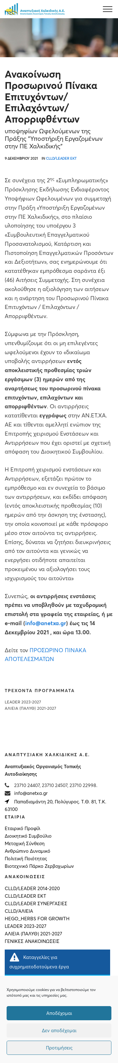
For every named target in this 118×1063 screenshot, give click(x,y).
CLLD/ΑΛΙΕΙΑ (19, 911)
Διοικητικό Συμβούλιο (28, 836)
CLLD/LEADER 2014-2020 (32, 888)
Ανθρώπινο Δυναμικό (27, 851)
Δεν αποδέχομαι (59, 1030)
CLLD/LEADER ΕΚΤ (61, 158)
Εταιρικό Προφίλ (22, 828)
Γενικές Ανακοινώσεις (32, 941)
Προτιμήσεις (59, 1048)
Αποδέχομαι (59, 1013)
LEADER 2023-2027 (23, 702)
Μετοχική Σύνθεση (25, 843)
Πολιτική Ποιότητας (26, 859)
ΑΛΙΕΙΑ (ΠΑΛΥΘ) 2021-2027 (30, 708)
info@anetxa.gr (31, 793)
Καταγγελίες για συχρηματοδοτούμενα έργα (39, 961)
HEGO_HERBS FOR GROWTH (37, 919)
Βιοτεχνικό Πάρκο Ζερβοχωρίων (39, 866)
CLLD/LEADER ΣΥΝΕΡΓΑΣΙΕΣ (36, 903)
